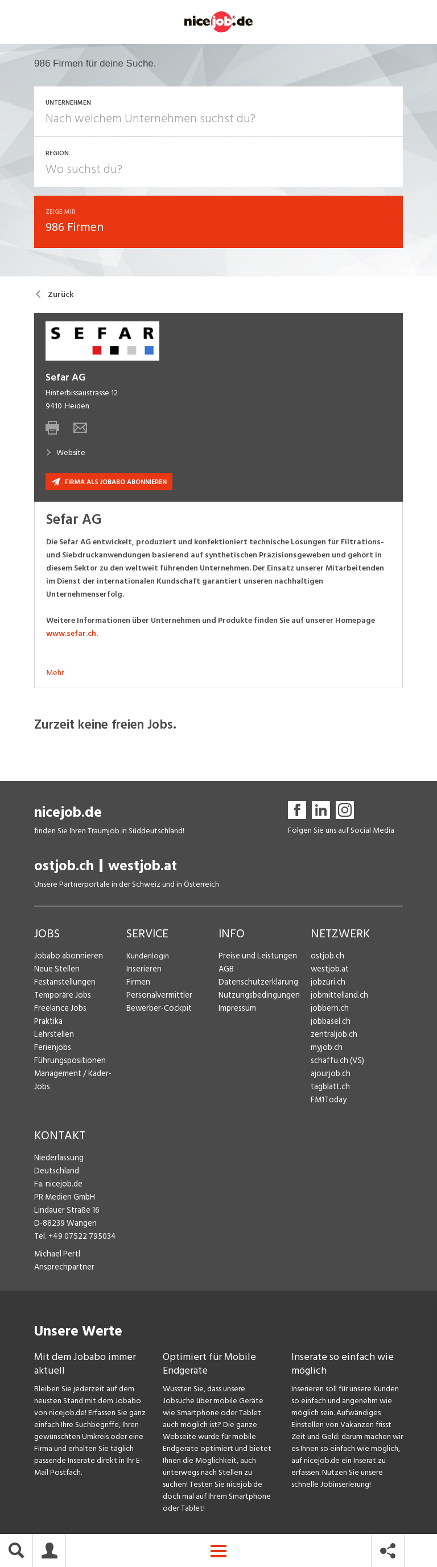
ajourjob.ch (329, 1075)
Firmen (137, 983)
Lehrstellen (52, 1036)
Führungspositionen (67, 1062)
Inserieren (142, 970)
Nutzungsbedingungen (256, 996)
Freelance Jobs (59, 1009)
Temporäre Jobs (61, 996)
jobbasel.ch (330, 1022)
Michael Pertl (56, 1255)
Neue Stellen (56, 970)
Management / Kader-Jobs (79, 1075)
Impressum (236, 1009)
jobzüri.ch (327, 983)
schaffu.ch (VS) (335, 1062)
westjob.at (142, 867)
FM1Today (328, 1101)
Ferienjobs (51, 1049)
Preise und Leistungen (255, 957)
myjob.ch (326, 1049)
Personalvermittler (157, 996)
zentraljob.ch (333, 1036)
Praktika (48, 1022)
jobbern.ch (329, 1009)
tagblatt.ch (330, 1088)
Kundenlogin (147, 957)
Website (65, 454)
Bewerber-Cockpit (158, 1009)
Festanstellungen (63, 983)
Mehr (55, 674)
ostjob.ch (64, 867)
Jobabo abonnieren (67, 957)
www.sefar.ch (71, 635)
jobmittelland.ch (338, 996)
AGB (226, 970)
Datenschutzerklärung (255, 983)
